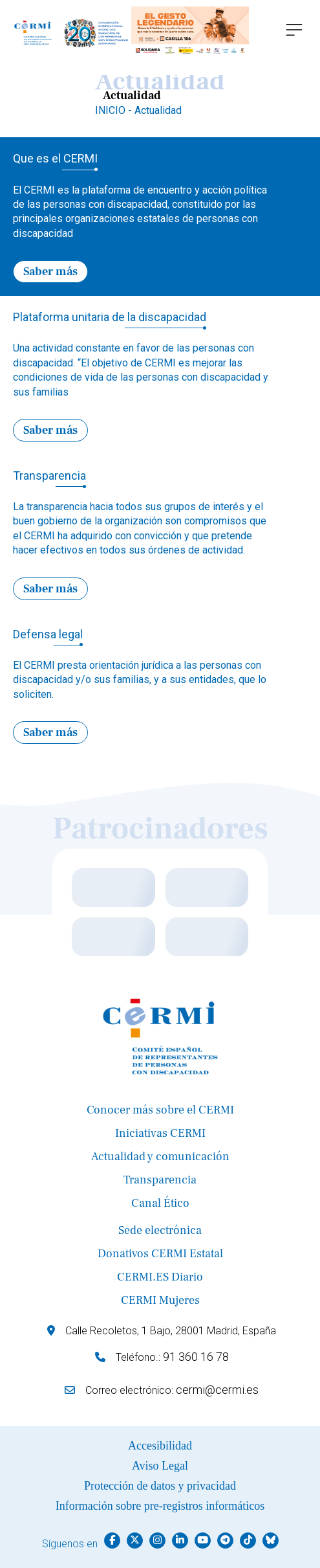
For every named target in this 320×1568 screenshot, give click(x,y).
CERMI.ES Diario (160, 1277)
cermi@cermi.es (217, 1389)
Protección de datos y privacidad (160, 1485)
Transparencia (160, 1179)
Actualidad (158, 110)
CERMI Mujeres (160, 1300)
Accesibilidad (160, 1445)
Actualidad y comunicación (160, 1156)
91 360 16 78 (196, 1356)
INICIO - (114, 110)
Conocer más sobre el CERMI (160, 1110)
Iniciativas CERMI (160, 1133)
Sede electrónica (160, 1230)
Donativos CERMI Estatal (160, 1253)
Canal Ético (160, 1203)
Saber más (50, 271)
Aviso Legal (160, 1465)
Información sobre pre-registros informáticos (160, 1505)
